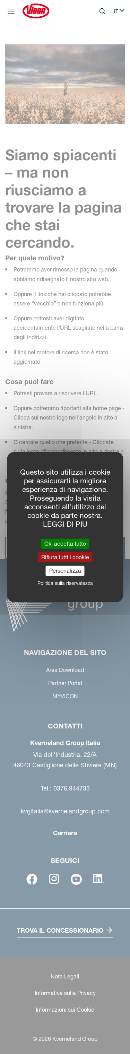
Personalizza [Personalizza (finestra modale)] (65, 570)
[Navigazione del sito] (11, 11)
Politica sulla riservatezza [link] (65, 583)
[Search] (102, 11)
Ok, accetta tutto (65, 543)
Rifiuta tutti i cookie (65, 557)
